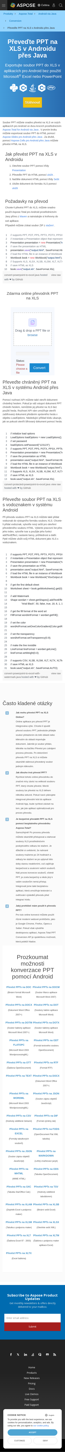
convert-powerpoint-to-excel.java (22, 275)
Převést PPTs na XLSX (46, 1222)
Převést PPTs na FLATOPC (18, 1042)
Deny (45, 1441)
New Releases (32, 1378)
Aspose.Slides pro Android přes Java (22, 137)
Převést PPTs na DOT (46, 1004)
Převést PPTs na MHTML (18, 1171)
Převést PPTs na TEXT (19, 1075)
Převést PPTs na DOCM (46, 987)
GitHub (19, 279)
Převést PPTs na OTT (19, 1062)
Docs (32, 1388)
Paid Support (31, 1404)
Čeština (43, 5)
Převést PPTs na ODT (46, 1040)
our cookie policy (41, 1425)
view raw (56, 275)
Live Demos (31, 1394)
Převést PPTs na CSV (19, 1115)
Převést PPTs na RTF (46, 1062)
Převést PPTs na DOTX (46, 1022)
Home (31, 1367)
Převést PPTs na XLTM (46, 1235)
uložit (50, 174)
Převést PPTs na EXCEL (18, 1131)
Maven (23, 216)
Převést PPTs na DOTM (19, 1022)
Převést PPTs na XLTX (19, 1253)
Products (32, 1372)
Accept (32, 1432)
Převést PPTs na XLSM (19, 1222)
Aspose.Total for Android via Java (20, 129)
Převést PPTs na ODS (46, 1169)
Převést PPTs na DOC (18, 987)
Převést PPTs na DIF (46, 1115)
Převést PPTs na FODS (46, 1129)
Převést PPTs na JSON (46, 1093)
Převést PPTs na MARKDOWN (46, 1153)
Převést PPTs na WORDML (18, 1095)
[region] (32, 252)
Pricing (31, 1383)
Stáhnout (32, 102)
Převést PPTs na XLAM (19, 1204)
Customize (19, 1441)
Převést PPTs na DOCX (19, 1004)
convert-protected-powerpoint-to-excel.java (27, 484)
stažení (50, 225)
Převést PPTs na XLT (19, 1235)
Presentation (19, 170)
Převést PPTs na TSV (46, 1186)
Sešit (56, 179)
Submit (32, 1326)
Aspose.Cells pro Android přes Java (30, 140)
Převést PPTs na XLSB (46, 1204)
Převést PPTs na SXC (19, 1186)
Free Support (31, 1399)
